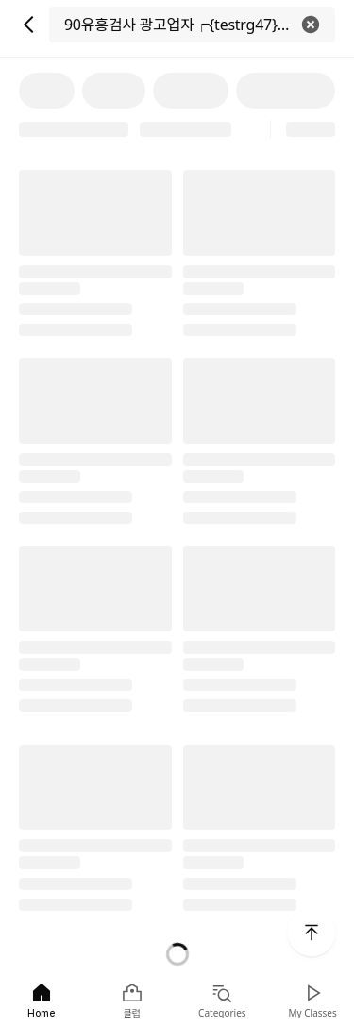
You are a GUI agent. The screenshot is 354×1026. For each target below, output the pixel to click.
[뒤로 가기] (28, 24)
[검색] (192, 24)
